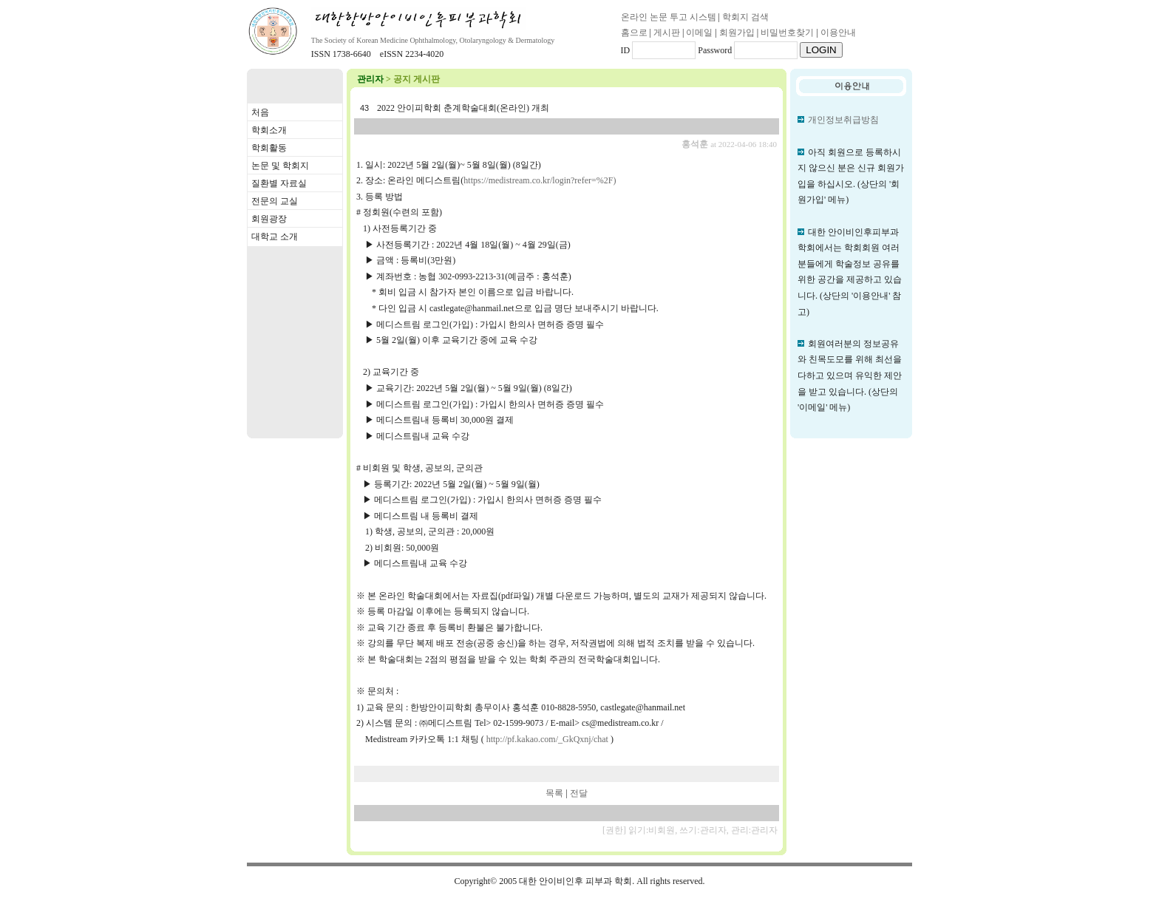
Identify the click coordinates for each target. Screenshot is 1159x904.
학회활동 (269, 148)
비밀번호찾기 (787, 32)
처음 (260, 112)
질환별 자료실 (279, 183)
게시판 (666, 32)
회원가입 (737, 32)
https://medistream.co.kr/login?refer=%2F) (539, 180)
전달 (579, 793)
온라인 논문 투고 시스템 (668, 17)
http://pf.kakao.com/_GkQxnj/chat (547, 739)
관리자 (370, 79)
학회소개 (269, 130)
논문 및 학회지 (280, 165)
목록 (554, 793)
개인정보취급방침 (843, 120)
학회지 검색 (745, 17)
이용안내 (838, 32)
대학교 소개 (274, 236)
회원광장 (269, 219)
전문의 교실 (274, 201)
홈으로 (634, 32)
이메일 (699, 32)
